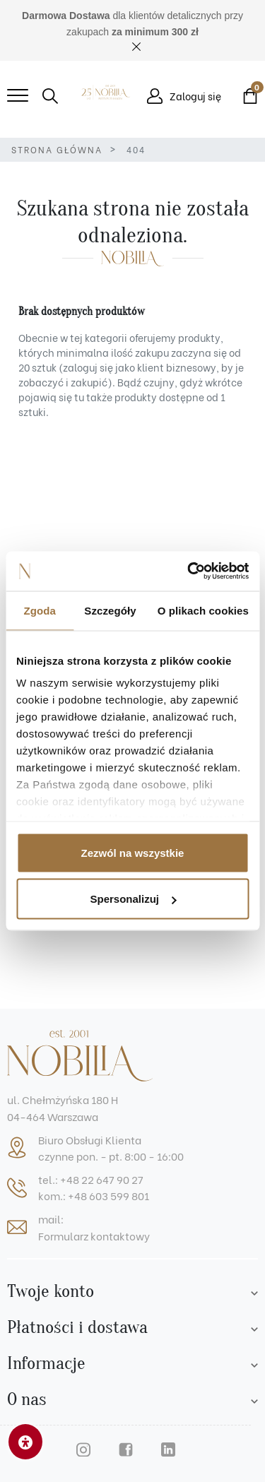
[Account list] (254, 1292)
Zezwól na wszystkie (132, 852)
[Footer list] (254, 1328)
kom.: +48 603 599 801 (93, 1195)
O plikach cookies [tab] (203, 610)
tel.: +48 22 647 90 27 (90, 1179)
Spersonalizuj (133, 899)
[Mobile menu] (17, 96)
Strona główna (56, 149)
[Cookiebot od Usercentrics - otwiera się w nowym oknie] (189, 571)
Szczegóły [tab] (110, 610)
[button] (50, 96)
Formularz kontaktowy (94, 1235)
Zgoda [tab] (39, 610)
